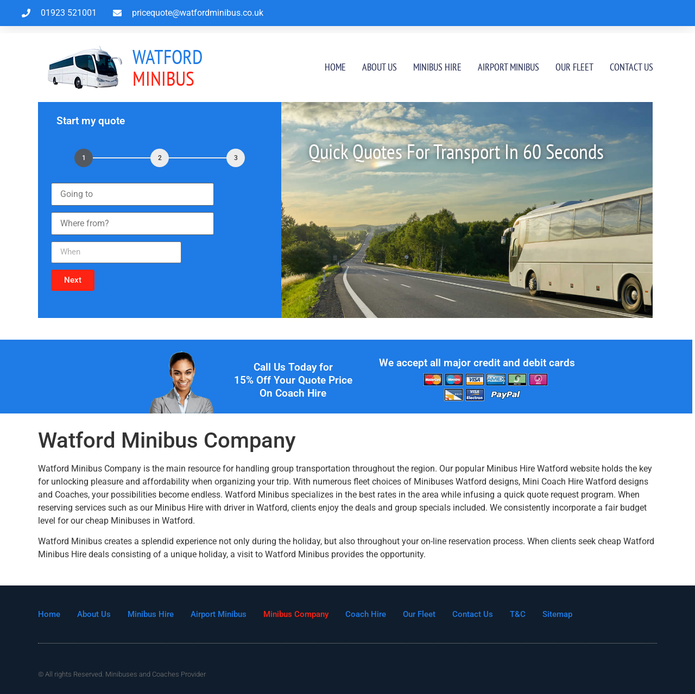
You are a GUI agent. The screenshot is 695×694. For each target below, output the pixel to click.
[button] (72, 280)
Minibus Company (295, 614)
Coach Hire (365, 614)
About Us (379, 67)
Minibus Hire (437, 67)
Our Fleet (574, 67)
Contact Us (631, 67)
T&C (518, 614)
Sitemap (557, 614)
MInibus (167, 67)
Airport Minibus (508, 67)
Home (335, 67)
